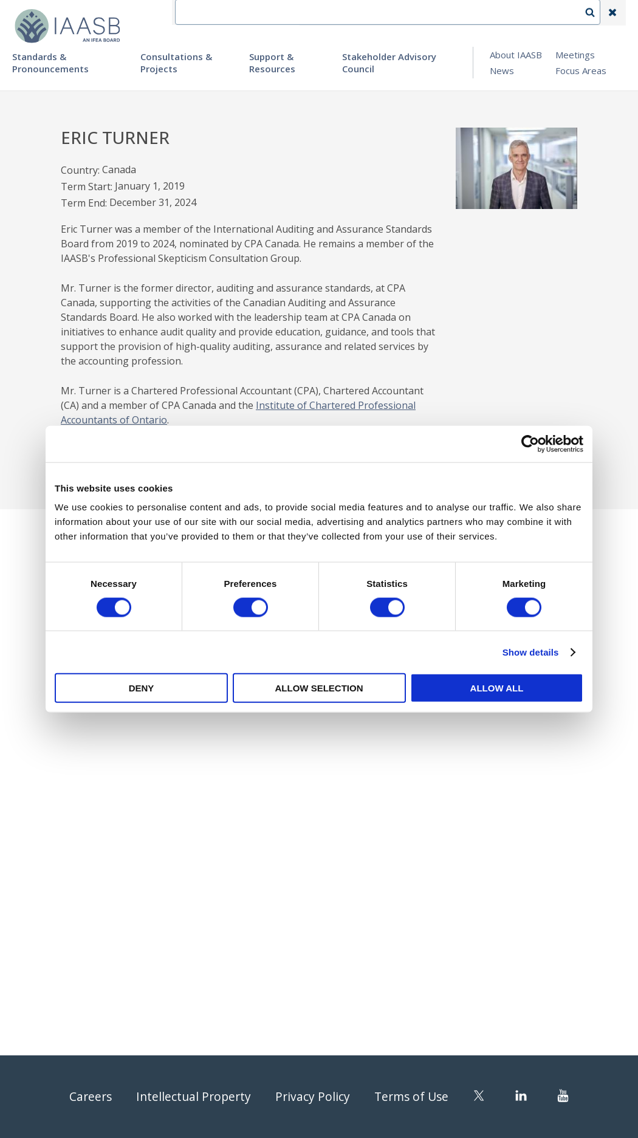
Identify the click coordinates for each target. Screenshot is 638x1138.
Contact (365, 12)
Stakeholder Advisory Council (389, 62)
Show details (531, 651)
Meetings (575, 55)
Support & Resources (272, 62)
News (502, 70)
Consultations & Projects (176, 62)
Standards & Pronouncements (50, 62)
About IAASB (516, 55)
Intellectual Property (192, 1096)
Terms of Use (414, 1096)
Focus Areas (580, 70)
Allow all (497, 688)
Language (421, 12)
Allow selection (319, 688)
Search (596, 12)
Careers (86, 1096)
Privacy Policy (313, 1096)
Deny (141, 688)
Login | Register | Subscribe (515, 12)
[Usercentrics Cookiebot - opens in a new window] (530, 443)
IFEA (319, 12)
